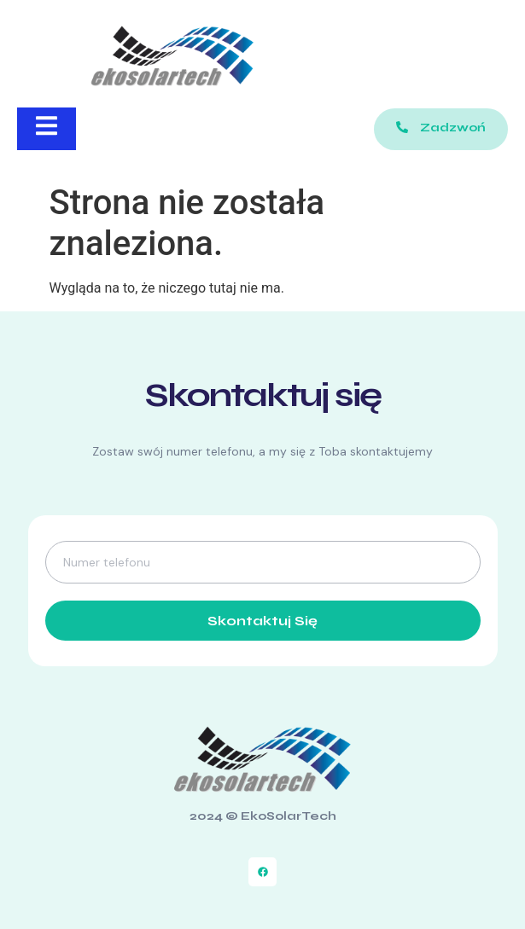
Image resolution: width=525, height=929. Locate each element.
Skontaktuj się (262, 621)
